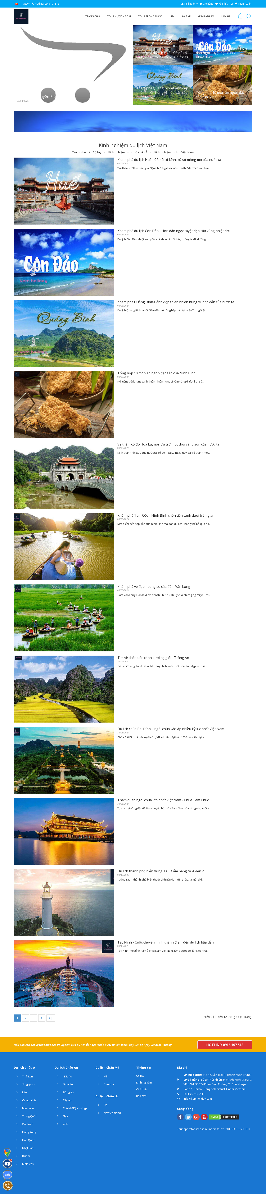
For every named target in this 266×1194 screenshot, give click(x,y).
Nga (61, 1116)
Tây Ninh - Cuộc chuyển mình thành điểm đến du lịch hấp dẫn (165, 942)
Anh (61, 1124)
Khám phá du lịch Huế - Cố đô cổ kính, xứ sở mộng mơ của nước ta (162, 54)
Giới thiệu (142, 1089)
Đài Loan (23, 1124)
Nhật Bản (23, 1148)
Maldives (24, 1164)
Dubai (22, 1156)
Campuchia (25, 1100)
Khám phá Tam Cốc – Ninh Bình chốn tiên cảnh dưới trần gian (165, 515)
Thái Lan (23, 1076)
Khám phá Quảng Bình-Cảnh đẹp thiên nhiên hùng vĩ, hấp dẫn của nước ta (162, 92)
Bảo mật (141, 1096)
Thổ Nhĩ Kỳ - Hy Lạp (71, 1108)
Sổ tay (140, 1076)
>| (51, 1018)
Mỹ (101, 1076)
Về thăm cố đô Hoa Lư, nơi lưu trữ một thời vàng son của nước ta (168, 444)
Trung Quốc (25, 1116)
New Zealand (108, 1112)
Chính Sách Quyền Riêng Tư (41, 96)
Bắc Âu (63, 1076)
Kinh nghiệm (144, 1082)
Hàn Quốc (24, 1140)
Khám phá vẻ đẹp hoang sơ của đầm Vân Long (153, 586)
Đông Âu (64, 1092)
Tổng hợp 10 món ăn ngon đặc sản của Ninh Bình (220, 94)
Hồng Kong (25, 1132)
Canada (104, 1084)
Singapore (24, 1084)
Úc (101, 1105)
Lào (20, 1092)
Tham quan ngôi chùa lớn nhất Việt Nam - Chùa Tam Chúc (163, 800)
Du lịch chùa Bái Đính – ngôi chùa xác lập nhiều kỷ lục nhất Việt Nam (170, 729)
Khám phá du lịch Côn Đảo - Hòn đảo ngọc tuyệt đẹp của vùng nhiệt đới (221, 52)
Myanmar (24, 1108)
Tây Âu (63, 1100)
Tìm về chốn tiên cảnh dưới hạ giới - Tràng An (153, 657)
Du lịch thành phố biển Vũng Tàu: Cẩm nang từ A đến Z (160, 871)
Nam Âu (64, 1084)
